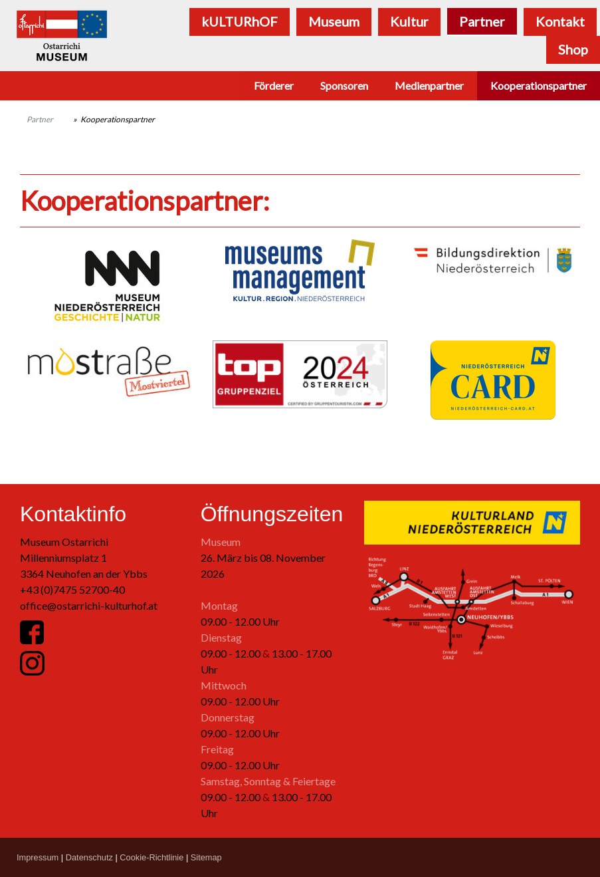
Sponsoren (344, 85)
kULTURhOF (239, 21)
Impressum (37, 857)
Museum (333, 21)
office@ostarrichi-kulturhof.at (88, 605)
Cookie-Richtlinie (151, 857)
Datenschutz (89, 857)
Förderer (274, 85)
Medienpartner (429, 85)
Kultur (409, 21)
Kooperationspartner (538, 85)
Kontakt (560, 21)
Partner (482, 21)
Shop (573, 49)
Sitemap (206, 857)
